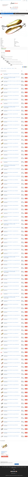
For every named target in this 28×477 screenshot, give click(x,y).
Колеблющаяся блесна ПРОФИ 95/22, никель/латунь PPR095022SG (12, 406)
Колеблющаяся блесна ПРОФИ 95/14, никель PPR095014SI (11, 322)
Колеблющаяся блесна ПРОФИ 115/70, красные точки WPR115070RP (12, 84)
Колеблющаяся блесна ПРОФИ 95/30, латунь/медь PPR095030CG (12, 421)
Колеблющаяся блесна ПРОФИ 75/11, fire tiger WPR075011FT (11, 216)
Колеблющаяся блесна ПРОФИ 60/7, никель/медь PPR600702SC (12, 139)
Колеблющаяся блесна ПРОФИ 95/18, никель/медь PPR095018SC (12, 377)
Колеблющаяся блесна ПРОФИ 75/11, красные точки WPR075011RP (12, 234)
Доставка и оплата (9, 68)
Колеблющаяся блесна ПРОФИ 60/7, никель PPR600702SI (11, 132)
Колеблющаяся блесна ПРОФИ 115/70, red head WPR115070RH (11, 73)
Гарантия (13, 68)
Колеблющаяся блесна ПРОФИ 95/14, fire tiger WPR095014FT (11, 289)
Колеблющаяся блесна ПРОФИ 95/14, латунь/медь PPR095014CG (12, 315)
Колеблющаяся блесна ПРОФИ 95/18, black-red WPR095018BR (11, 344)
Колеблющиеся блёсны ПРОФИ (5, 15)
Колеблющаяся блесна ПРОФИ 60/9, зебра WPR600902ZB (11, 172)
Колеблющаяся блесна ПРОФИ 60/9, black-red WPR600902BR (11, 154)
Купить (26, 77)
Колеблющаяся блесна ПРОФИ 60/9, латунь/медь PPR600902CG (12, 183)
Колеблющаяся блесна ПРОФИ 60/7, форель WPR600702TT (11, 150)
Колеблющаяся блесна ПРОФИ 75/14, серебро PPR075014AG (11, 267)
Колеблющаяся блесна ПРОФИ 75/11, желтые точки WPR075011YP (12, 227)
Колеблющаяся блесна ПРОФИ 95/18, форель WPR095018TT (11, 388)
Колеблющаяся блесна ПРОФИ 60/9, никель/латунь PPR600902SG (12, 194)
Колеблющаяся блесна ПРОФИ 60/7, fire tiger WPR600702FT (11, 99)
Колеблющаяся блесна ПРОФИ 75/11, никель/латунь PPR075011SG (12, 245)
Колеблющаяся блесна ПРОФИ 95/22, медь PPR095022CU (11, 399)
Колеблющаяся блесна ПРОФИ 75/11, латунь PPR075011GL (11, 238)
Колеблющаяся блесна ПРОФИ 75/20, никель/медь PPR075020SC (12, 278)
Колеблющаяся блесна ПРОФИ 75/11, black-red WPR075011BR (11, 212)
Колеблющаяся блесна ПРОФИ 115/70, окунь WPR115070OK (11, 88)
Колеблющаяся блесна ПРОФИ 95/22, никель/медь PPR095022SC (12, 410)
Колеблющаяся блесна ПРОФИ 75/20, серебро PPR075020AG (11, 282)
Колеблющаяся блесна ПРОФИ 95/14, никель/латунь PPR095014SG (12, 326)
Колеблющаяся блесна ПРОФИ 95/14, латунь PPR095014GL (11, 311)
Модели (15, 68)
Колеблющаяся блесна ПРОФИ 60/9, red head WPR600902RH (11, 161)
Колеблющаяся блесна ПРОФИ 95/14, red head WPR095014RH (11, 293)
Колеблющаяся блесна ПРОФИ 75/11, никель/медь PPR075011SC (12, 249)
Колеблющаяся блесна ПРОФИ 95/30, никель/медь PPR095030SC (12, 432)
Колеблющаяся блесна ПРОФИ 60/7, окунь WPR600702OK (11, 143)
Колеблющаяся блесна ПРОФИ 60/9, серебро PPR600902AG (11, 205)
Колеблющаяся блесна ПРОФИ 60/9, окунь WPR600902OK (11, 201)
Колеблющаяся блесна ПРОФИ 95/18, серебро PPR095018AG (11, 384)
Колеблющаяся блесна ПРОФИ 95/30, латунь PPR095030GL (11, 417)
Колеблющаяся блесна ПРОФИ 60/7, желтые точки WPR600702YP (12, 110)
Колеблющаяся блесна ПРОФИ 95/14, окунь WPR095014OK (11, 333)
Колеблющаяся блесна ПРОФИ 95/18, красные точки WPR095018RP (12, 355)
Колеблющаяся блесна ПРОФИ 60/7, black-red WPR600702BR (11, 95)
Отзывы (5, 68)
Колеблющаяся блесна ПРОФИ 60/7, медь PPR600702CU (11, 128)
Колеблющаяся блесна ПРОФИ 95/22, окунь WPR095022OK (4, 452)
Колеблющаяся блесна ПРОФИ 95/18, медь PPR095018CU (11, 366)
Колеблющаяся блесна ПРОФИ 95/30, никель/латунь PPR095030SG (12, 428)
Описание (2, 68)
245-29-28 (15, 7)
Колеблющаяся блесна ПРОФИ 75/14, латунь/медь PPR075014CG (12, 260)
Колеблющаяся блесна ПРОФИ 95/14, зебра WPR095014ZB (11, 304)
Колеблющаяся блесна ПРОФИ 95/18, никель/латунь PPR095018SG (12, 373)
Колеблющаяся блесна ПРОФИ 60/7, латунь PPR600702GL (11, 121)
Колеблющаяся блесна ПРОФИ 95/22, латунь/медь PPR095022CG (12, 395)
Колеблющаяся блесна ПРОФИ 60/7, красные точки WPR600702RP (12, 117)
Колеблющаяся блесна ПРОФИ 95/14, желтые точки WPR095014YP (12, 300)
